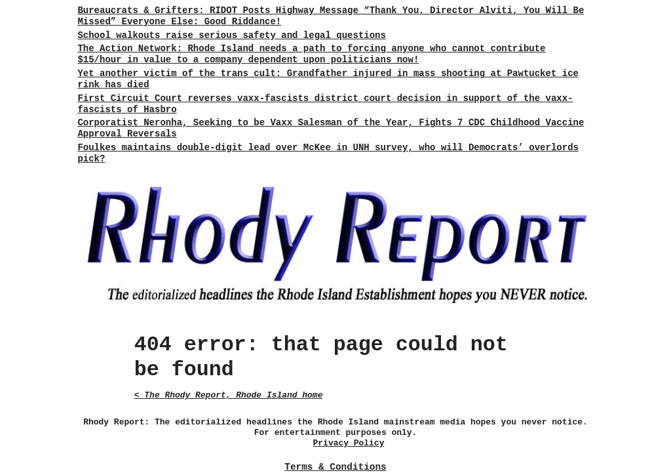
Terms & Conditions (335, 467)
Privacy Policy (349, 443)
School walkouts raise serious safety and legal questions (231, 35)
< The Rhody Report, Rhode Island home (228, 395)
